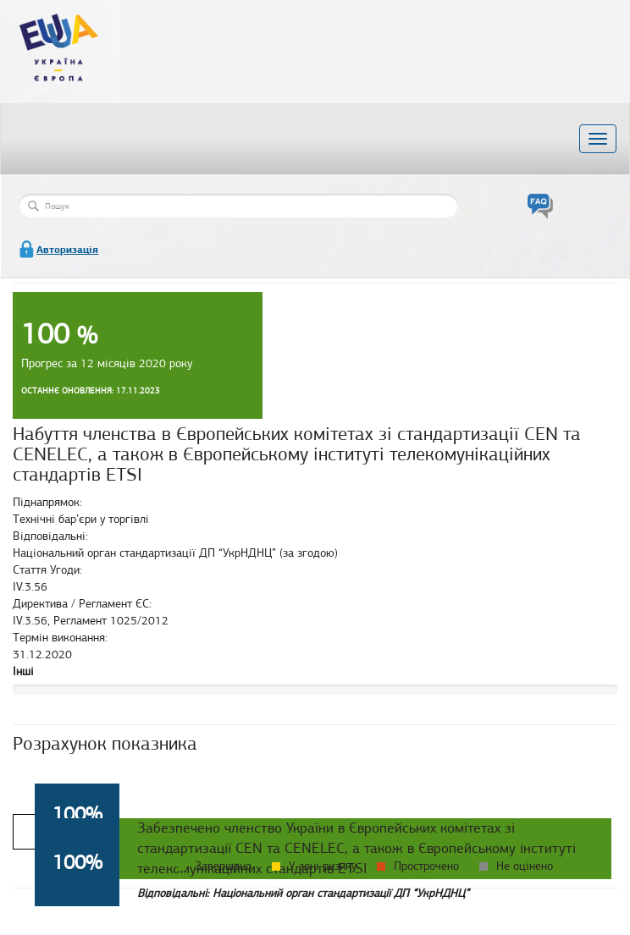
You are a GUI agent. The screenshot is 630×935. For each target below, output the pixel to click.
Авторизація (67, 249)
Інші (23, 671)
